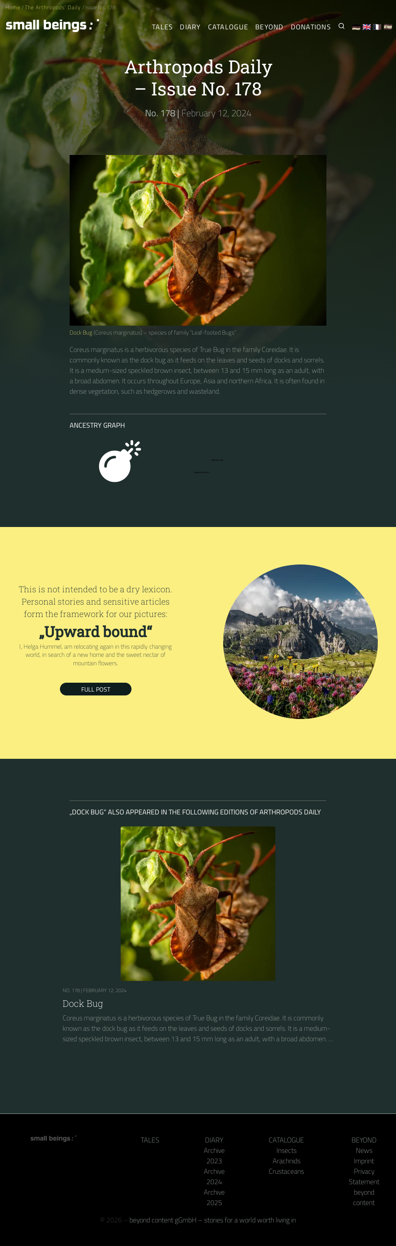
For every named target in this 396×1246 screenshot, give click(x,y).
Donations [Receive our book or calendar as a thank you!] (311, 27)
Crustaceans (286, 1171)
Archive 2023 (214, 1155)
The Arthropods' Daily (53, 7)
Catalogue (286, 1140)
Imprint (364, 1161)
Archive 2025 (214, 1197)
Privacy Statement (364, 1176)
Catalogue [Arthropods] (228, 27)
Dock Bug (81, 332)
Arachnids (286, 1161)
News (364, 1150)
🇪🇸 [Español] (388, 27)
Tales (162, 27)
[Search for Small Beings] (341, 27)
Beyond (364, 1140)
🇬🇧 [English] (366, 27)
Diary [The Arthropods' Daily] (190, 27)
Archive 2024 (214, 1176)
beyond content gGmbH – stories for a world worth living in (213, 1220)
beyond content (364, 1197)
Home (12, 7)
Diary (214, 1140)
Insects (287, 1150)
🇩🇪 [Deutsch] (356, 27)
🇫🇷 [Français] (377, 27)
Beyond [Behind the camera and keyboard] (269, 27)
